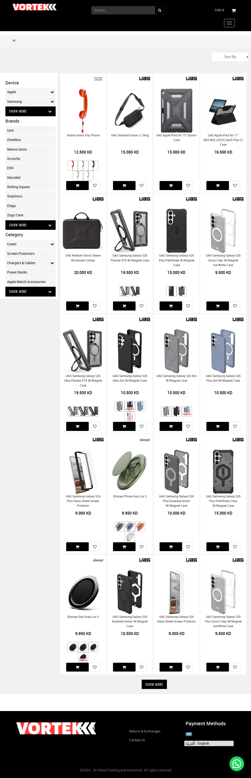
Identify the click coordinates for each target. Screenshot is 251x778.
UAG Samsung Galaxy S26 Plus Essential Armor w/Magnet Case (176, 501)
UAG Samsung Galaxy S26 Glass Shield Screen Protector (176, 619)
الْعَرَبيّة (190, 743)
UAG (10, 130)
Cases (30, 244)
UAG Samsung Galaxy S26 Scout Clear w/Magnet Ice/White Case (223, 260)
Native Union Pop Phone (83, 135)
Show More (30, 111)
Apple (30, 92)
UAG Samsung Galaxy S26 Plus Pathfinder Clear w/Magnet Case (223, 501)
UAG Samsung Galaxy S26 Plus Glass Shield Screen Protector (83, 501)
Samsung (30, 101)
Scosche (13, 158)
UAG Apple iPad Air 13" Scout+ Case (176, 137)
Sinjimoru (14, 196)
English (203, 743)
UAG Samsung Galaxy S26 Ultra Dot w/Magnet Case (130, 378)
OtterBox (14, 139)
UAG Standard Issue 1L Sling (130, 135)
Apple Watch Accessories (26, 281)
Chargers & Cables (30, 263)
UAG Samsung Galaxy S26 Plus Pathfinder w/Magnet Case (176, 260)
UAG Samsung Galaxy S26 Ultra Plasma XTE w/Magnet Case (83, 381)
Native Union (17, 149)
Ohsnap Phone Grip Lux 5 (130, 496)
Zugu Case (15, 215)
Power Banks (17, 272)
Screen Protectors (21, 253)
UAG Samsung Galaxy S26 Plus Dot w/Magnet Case (223, 378)
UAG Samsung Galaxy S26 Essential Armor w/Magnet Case (130, 621)
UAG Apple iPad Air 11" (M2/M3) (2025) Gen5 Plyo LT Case (223, 140)
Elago (11, 205)
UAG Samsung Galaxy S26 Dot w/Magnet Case (176, 378)
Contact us (137, 740)
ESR (10, 168)
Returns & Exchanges (144, 731)
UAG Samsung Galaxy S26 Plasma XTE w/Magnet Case (130, 257)
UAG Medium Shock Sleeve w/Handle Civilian (83, 257)
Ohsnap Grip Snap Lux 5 (83, 617)
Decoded (13, 177)
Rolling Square (18, 186)
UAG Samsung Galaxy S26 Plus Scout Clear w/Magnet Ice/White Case (223, 621)
